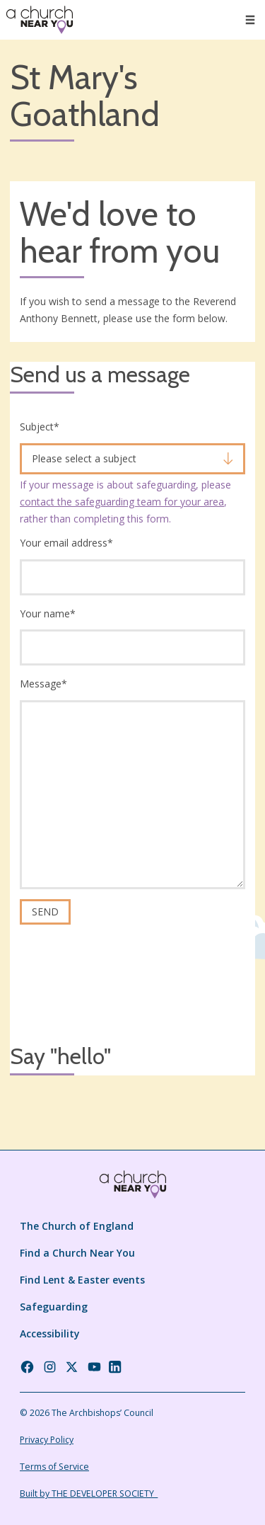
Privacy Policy (46, 1440)
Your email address (66, 542)
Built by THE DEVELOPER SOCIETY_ (89, 1493)
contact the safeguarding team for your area (122, 501)
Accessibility (50, 1333)
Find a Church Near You (77, 1253)
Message (43, 683)
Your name (48, 613)
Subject (39, 426)
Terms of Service (54, 1467)
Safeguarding (54, 1306)
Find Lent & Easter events (82, 1279)
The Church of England (77, 1226)
